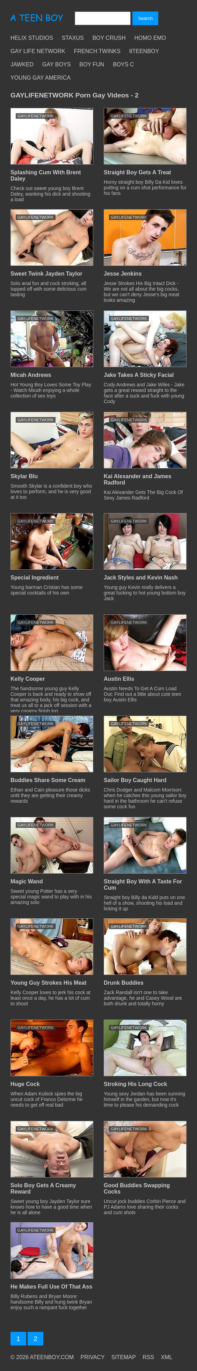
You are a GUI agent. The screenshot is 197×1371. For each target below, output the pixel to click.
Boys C (123, 64)
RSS (148, 1357)
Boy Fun (91, 64)
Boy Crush (109, 38)
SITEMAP (123, 1357)
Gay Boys (56, 64)
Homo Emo (150, 38)
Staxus (73, 38)
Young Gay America (40, 78)
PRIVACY (93, 1357)
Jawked (22, 64)
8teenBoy (144, 51)
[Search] (103, 18)
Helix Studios (31, 38)
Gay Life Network (37, 51)
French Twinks (97, 51)
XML (166, 1357)
